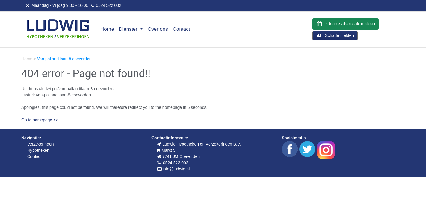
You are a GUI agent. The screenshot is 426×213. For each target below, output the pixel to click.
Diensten (128, 29)
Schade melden (335, 35)
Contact (181, 29)
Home (107, 29)
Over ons (158, 29)
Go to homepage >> (39, 119)
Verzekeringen (40, 144)
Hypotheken (38, 150)
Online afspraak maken (345, 23)
